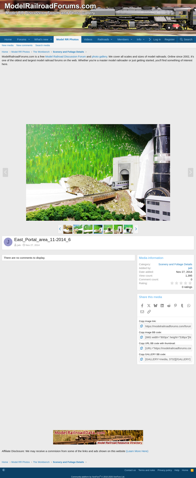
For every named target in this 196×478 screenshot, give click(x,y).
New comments (24, 45)
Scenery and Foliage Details (175, 264)
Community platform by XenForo (98, 475)
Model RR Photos (67, 39)
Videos (88, 39)
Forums (21, 39)
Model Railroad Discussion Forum (65, 56)
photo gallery (99, 56)
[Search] (186, 39)
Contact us (130, 468)
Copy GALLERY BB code (152, 352)
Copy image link (147, 321)
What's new (41, 39)
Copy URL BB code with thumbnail (157, 342)
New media (7, 45)
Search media (42, 45)
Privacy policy (165, 468)
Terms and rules (146, 468)
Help (177, 468)
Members (123, 39)
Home (8, 39)
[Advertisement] (98, 95)
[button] (29, 39)
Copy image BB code (150, 331)
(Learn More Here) (137, 449)
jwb (19, 245)
